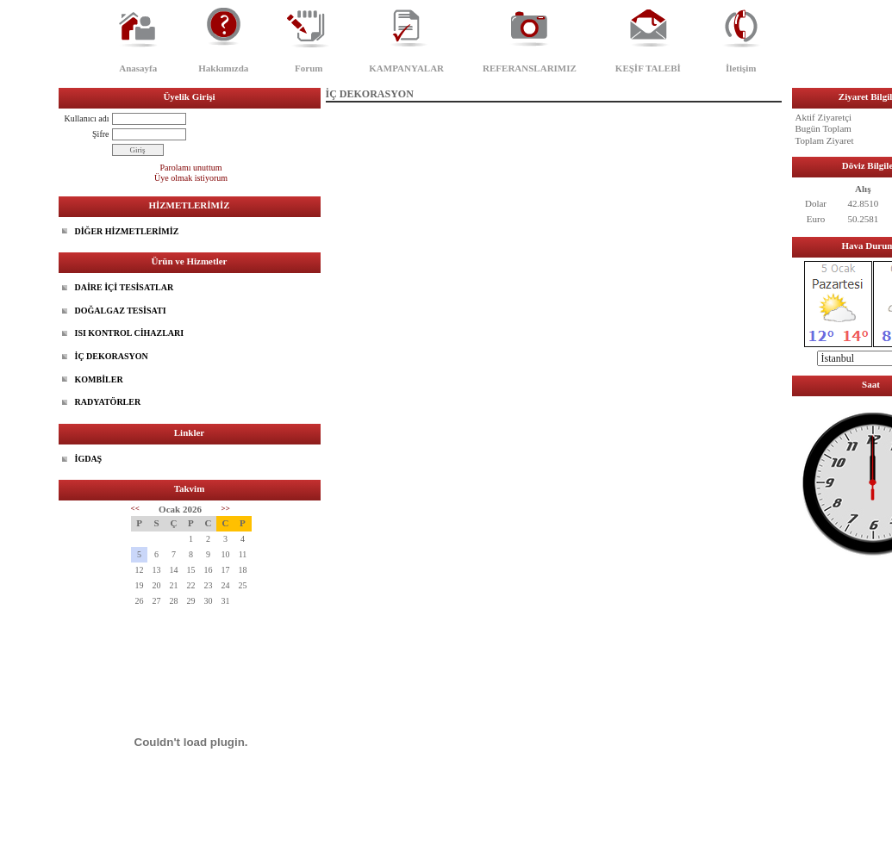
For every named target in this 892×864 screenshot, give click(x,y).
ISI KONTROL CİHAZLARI (129, 333)
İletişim (741, 68)
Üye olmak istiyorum (191, 178)
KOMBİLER (99, 379)
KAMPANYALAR (406, 68)
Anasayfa (138, 68)
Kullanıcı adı (87, 118)
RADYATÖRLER (108, 402)
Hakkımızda (223, 68)
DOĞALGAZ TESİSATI (120, 310)
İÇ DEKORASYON (111, 356)
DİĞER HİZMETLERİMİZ (127, 231)
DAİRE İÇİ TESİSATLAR (124, 287)
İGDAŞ (89, 458)
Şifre (100, 134)
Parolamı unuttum (191, 167)
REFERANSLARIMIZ (530, 68)
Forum (308, 68)
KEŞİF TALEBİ (648, 68)
